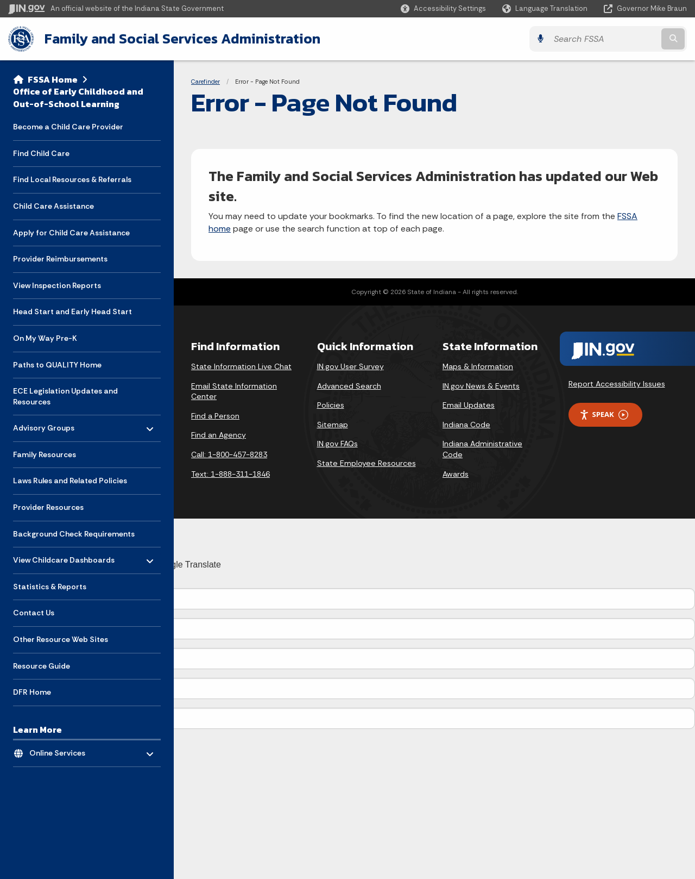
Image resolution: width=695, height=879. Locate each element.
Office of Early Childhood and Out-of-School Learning (78, 97)
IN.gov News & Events (481, 386)
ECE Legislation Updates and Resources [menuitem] (65, 396)
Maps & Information (478, 366)
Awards (456, 474)
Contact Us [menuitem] (33, 613)
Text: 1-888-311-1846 (230, 474)
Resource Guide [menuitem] (41, 666)
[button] (443, 8)
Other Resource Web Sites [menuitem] (60, 639)
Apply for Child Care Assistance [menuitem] (71, 233)
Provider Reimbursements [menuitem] (60, 259)
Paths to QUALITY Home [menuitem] (57, 365)
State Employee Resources (366, 463)
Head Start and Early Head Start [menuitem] (72, 311)
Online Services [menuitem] (61, 750)
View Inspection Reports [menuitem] (57, 285)
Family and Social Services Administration (182, 38)
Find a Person (215, 416)
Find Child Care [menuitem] (41, 153)
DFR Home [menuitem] (32, 692)
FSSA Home (53, 79)
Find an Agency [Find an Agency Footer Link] (218, 435)
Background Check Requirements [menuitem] (74, 534)
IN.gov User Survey (350, 366)
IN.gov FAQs (337, 443)
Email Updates (469, 405)
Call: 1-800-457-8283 (229, 454)
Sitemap (332, 424)
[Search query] (603, 38)
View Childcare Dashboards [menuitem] (64, 557)
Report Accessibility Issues (616, 384)
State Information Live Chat (241, 366)
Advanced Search (349, 386)
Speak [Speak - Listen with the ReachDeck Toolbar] (603, 414)
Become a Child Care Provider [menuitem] (68, 127)
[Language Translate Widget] (546, 8)
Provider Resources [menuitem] (48, 507)
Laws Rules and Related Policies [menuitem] (70, 480)
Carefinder (205, 81)
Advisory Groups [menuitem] (45, 425)
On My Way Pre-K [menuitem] (45, 338)
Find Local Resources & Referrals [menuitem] (72, 179)
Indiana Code (466, 424)
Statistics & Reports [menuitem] (49, 586)
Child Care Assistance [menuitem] (53, 206)
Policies (330, 405)
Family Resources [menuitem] (44, 454)
